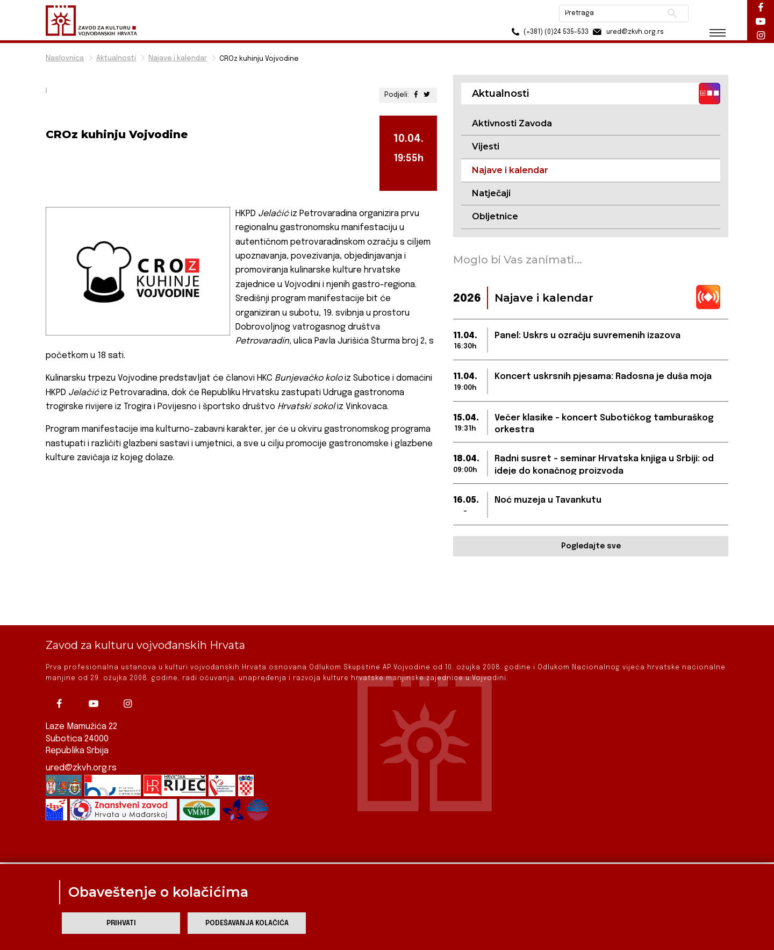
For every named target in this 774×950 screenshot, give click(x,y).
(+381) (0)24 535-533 (548, 32)
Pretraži (672, 13)
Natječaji (491, 193)
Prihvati (121, 923)
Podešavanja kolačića (247, 923)
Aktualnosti (116, 58)
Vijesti (485, 146)
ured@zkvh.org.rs (81, 727)
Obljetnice (495, 216)
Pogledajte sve (591, 546)
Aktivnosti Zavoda (512, 123)
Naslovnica (65, 58)
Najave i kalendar (177, 58)
